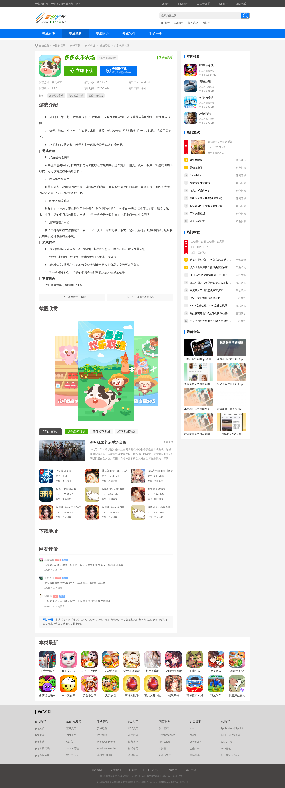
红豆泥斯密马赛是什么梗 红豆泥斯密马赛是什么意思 (219, 282)
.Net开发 (71, 735)
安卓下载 (75, 45)
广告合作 (153, 769)
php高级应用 (42, 755)
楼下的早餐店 (89, 670)
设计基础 (164, 728)
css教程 (133, 721)
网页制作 (164, 721)
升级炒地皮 (196, 159)
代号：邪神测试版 (66, 489)
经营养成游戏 (96, 95)
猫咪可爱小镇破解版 (113, 489)
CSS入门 (133, 728)
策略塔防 (219, 153)
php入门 (40, 728)
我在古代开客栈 (77, 297)
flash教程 (183, 3)
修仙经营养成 (76, 95)
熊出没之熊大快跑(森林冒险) (206, 198)
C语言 (69, 741)
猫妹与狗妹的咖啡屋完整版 (160, 470)
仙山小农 (194, 670)
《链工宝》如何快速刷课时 (205, 297)
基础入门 (71, 728)
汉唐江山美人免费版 (113, 507)
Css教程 (179, 22)
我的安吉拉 (68, 670)
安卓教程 (102, 728)
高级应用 (133, 755)
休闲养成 (241, 175)
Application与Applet (232, 728)
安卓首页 (48, 34)
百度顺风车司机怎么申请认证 (206, 290)
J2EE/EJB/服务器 (230, 735)
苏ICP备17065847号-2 (173, 776)
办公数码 (195, 721)
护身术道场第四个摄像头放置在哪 (209, 267)
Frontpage (164, 741)
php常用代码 (42, 748)
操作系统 (193, 22)
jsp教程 (225, 721)
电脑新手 (195, 755)
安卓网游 (102, 34)
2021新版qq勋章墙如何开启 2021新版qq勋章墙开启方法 (221, 275)
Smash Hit (196, 175)
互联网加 (202, 252)
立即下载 (84, 70)
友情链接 (172, 769)
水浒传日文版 (63, 470)
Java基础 (226, 748)
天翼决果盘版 (197, 213)
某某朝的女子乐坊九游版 (114, 470)
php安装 (40, 741)
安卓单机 (75, 34)
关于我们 (116, 769)
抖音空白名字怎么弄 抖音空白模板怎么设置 (214, 320)
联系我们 (134, 769)
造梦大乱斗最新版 (200, 182)
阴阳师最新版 (174, 670)
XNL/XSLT (165, 755)
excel (193, 735)
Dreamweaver (167, 735)
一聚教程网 (59, 45)
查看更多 (168, 442)
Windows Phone (106, 741)
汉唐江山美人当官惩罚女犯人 (68, 507)
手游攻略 (241, 259)
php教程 (40, 721)
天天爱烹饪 (110, 670)
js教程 (162, 748)
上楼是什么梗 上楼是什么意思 (207, 241)
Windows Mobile (106, 748)
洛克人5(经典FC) (199, 190)
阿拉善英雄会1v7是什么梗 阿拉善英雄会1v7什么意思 (220, 313)
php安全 (40, 735)
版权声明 (191, 769)
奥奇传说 (215, 670)
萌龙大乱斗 (132, 695)
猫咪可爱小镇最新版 (159, 507)
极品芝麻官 (153, 670)
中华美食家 (68, 695)
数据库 (206, 22)
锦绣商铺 (173, 695)
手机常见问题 (104, 755)
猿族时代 (215, 695)
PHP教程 (164, 22)
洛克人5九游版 (198, 221)
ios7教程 (102, 735)
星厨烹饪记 (237, 670)
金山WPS (195, 748)
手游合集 (155, 34)
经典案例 (133, 741)
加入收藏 (241, 3)
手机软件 (241, 275)
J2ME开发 (226, 741)
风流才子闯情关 (157, 489)
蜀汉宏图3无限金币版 (220, 141)
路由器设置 (203, 3)
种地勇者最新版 (145, 297)
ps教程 (166, 3)
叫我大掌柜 (47, 670)
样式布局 (133, 748)
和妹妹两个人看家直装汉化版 (206, 205)
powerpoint (196, 741)
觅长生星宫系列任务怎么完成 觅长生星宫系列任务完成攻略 (223, 259)
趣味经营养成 (56, 95)
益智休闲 (241, 160)
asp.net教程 (73, 721)
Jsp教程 (223, 3)
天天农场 (110, 695)
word (192, 728)
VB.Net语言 (72, 748)
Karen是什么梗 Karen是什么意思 (208, 305)
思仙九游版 (196, 167)
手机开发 (103, 721)
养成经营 (105, 45)
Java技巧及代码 (230, 755)
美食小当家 (89, 695)
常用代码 (133, 735)
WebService (73, 755)
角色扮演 (241, 167)
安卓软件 (128, 34)
